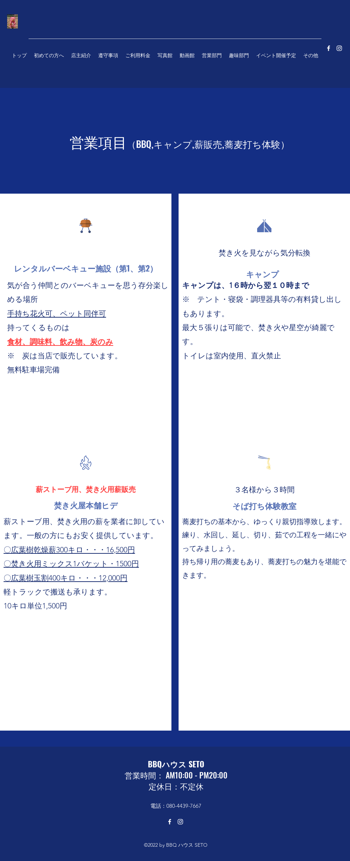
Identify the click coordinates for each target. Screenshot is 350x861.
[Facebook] (169, 821)
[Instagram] (180, 821)
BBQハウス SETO (176, 764)
